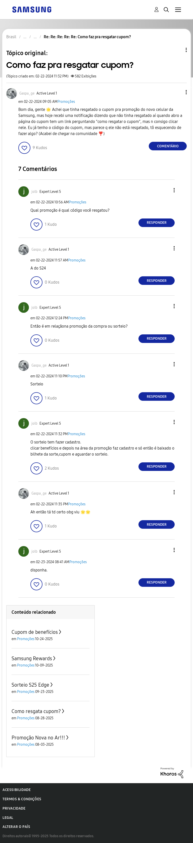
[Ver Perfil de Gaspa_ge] (26, 93)
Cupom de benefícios (35, 632)
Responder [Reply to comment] (157, 222)
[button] (178, 92)
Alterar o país (16, 827)
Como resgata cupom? (36, 711)
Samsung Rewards (32, 658)
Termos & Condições (22, 799)
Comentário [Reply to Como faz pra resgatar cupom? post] (168, 146)
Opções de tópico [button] (178, 50)
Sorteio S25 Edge (30, 685)
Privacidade (14, 808)
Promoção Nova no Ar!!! (38, 738)
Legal (8, 818)
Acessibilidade (17, 790)
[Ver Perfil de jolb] (34, 192)
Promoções (66, 102)
